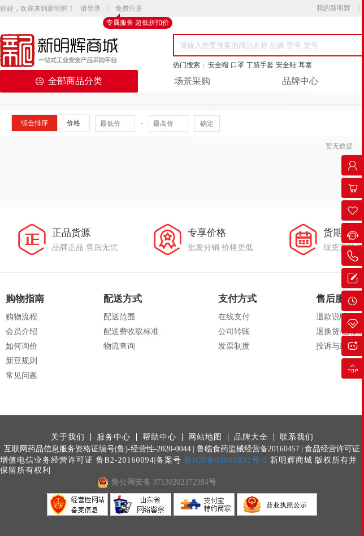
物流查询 (119, 346)
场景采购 (192, 81)
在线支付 (234, 317)
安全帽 (218, 65)
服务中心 (114, 437)
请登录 (90, 8)
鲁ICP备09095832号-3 (225, 460)
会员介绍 (21, 331)
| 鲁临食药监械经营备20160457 (246, 449)
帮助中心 (159, 437)
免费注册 (128, 9)
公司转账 (234, 331)
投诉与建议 (336, 346)
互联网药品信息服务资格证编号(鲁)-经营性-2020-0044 (97, 449)
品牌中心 (300, 81)
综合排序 (34, 123)
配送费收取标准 (131, 331)
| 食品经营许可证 (330, 449)
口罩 (237, 65)
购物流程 (21, 317)
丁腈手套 (260, 65)
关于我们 (68, 437)
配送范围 (119, 317)
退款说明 (332, 317)
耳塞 (305, 65)
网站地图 (205, 437)
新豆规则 (21, 361)
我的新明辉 (333, 8)
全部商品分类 (69, 81)
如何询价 (21, 346)
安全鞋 (286, 65)
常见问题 (21, 375)
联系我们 (297, 437)
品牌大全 (251, 437)
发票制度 (234, 346)
